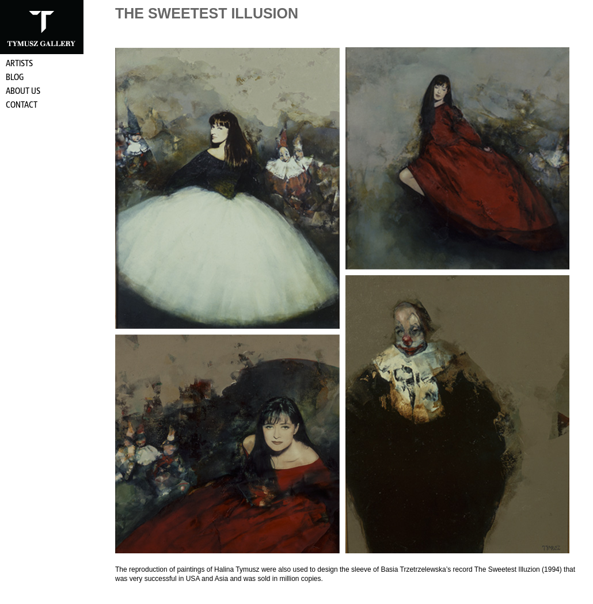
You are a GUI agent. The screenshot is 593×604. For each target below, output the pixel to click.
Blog (15, 78)
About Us (23, 92)
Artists (19, 64)
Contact (21, 105)
